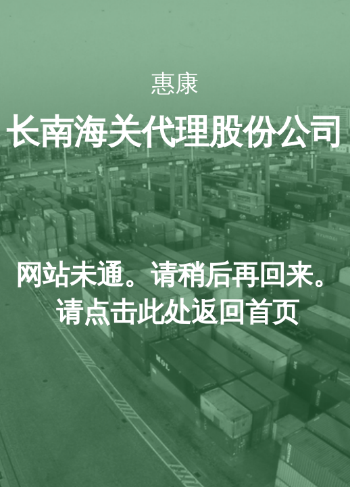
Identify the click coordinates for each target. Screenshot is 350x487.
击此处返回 (177, 312)
